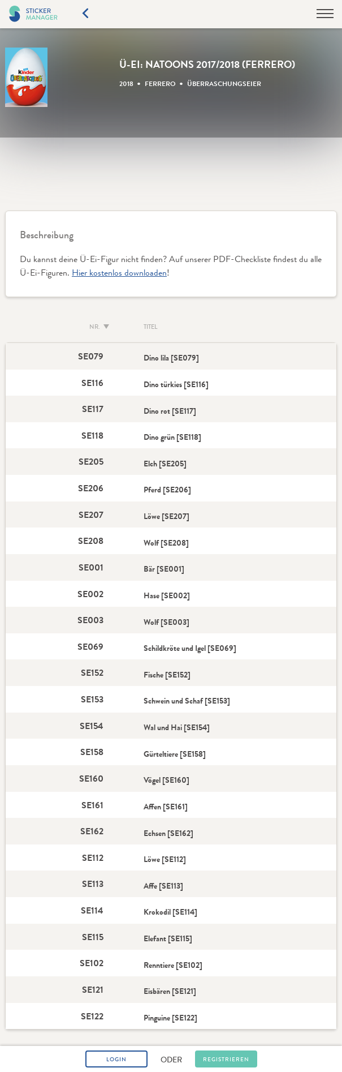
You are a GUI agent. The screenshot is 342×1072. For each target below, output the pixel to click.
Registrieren (226, 1060)
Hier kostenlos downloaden (119, 272)
